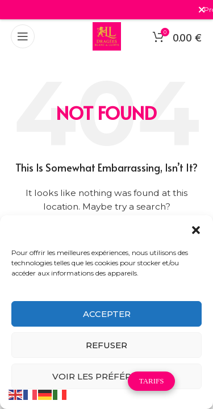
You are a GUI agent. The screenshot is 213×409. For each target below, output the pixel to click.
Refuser (106, 345)
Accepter (107, 313)
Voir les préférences (106, 376)
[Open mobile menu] (22, 36)
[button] (196, 230)
